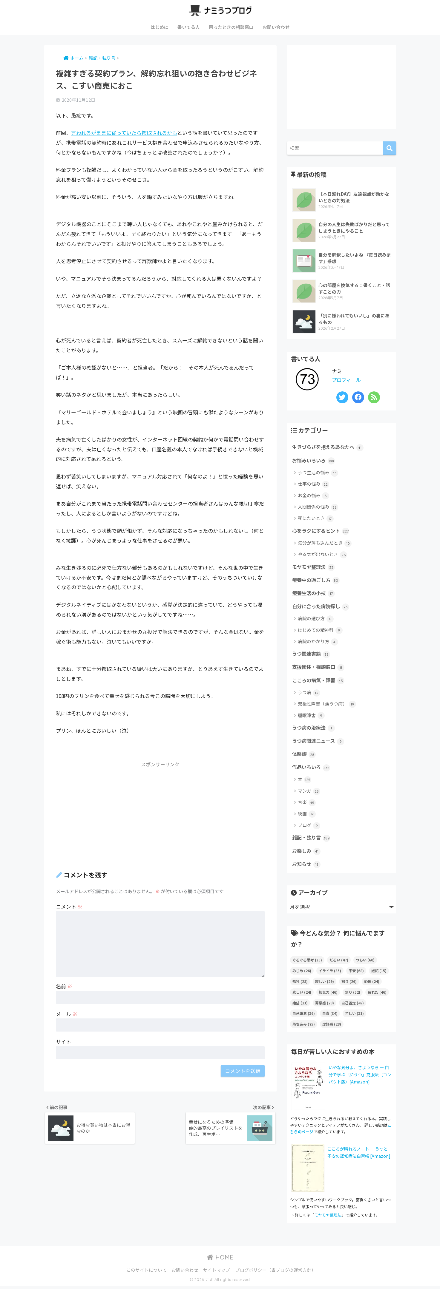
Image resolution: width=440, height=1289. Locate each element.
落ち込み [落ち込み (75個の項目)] (303, 1027)
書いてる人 (188, 27)
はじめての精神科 (320, 631)
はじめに (159, 27)
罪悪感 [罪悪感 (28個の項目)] (324, 1005)
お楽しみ (307, 853)
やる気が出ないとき (322, 555)
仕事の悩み (313, 484)
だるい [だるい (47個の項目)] (338, 962)
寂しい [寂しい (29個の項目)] (324, 984)
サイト (63, 1041)
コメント (69, 906)
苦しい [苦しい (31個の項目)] (354, 1016)
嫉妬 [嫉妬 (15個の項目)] (379, 973)
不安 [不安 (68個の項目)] (356, 973)
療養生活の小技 (314, 594)
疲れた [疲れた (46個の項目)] (377, 995)
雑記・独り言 (312, 840)
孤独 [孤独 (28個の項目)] (300, 984)
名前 (64, 986)
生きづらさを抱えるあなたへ (329, 447)
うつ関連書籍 (312, 655)
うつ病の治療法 (314, 730)
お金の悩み (313, 496)
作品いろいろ (312, 770)
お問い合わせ (276, 27)
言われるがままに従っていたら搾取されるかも (124, 132)
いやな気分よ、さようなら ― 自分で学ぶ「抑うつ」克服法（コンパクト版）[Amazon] (360, 1077)
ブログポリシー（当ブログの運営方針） (275, 1273)
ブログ (309, 828)
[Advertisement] (160, 813)
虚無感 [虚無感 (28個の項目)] (331, 1027)
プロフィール (347, 379)
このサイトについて (146, 1273)
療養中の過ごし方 (317, 581)
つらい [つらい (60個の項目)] (365, 962)
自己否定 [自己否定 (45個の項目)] (352, 1005)
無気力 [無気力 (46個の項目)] (328, 995)
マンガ (309, 793)
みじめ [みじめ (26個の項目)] (301, 973)
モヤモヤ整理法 (314, 567)
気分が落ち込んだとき (325, 543)
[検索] (389, 148)
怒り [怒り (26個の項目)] (349, 984)
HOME (220, 1260)
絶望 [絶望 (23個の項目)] (300, 1005)
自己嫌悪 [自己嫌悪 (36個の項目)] (303, 1016)
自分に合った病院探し (322, 607)
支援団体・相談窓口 (319, 668)
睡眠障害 (311, 717)
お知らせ (307, 867)
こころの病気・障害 (319, 682)
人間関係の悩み (318, 507)
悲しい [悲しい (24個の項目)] (301, 995)
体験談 (304, 756)
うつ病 (309, 694)
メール (66, 1014)
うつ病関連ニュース (319, 743)
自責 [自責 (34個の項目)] (330, 1016)
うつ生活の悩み (318, 473)
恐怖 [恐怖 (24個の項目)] (371, 984)
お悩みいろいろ (314, 460)
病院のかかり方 (318, 643)
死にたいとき (316, 519)
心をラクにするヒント (322, 531)
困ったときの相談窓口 (231, 27)
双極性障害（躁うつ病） (327, 706)
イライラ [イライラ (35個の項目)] (330, 973)
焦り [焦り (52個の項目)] (352, 995)
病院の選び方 (316, 620)
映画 (307, 816)
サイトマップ (216, 1273)
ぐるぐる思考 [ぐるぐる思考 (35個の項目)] (307, 962)
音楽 (307, 805)
